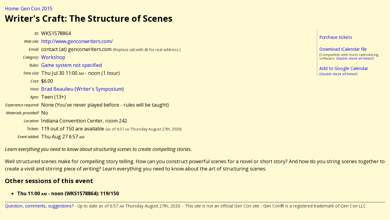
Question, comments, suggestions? (39, 206)
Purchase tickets (335, 37)
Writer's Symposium (99, 89)
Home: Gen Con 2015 (28, 8)
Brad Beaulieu (57, 89)
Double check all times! (354, 58)
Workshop (53, 57)
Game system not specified (71, 65)
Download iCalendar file (343, 49)
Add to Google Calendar (343, 68)
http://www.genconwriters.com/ (77, 41)
